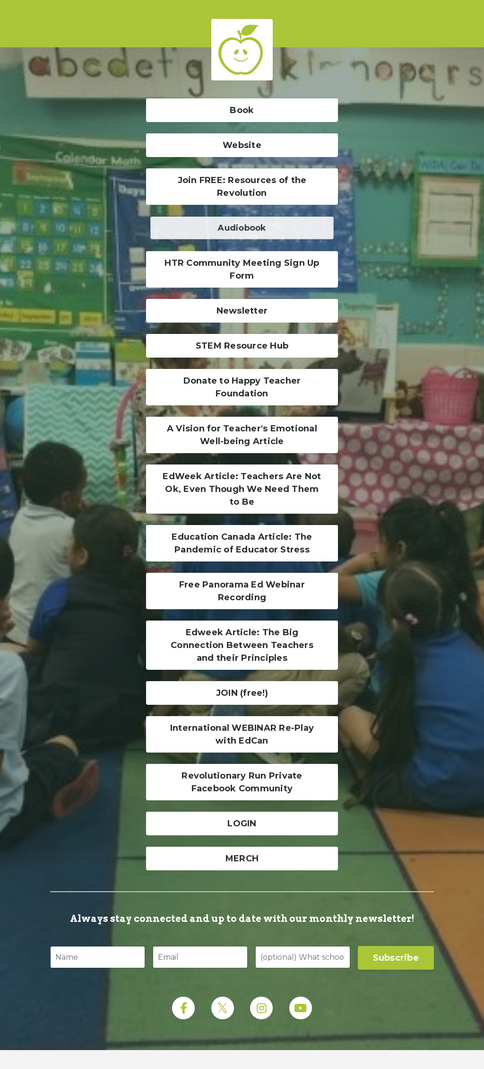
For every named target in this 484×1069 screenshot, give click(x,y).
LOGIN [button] (241, 823)
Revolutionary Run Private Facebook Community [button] (242, 782)
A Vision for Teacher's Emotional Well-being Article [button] (242, 435)
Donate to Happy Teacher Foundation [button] (242, 387)
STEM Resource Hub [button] (242, 346)
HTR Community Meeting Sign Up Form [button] (241, 269)
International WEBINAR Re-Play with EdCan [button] (242, 734)
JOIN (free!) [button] (242, 693)
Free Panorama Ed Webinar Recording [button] (242, 591)
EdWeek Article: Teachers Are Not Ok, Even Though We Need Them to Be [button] (242, 489)
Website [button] (242, 145)
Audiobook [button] (242, 228)
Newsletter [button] (242, 311)
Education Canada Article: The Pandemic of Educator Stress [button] (242, 543)
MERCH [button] (242, 858)
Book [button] (242, 110)
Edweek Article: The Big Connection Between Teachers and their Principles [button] (242, 645)
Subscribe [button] (396, 958)
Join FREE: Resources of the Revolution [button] (242, 186)
